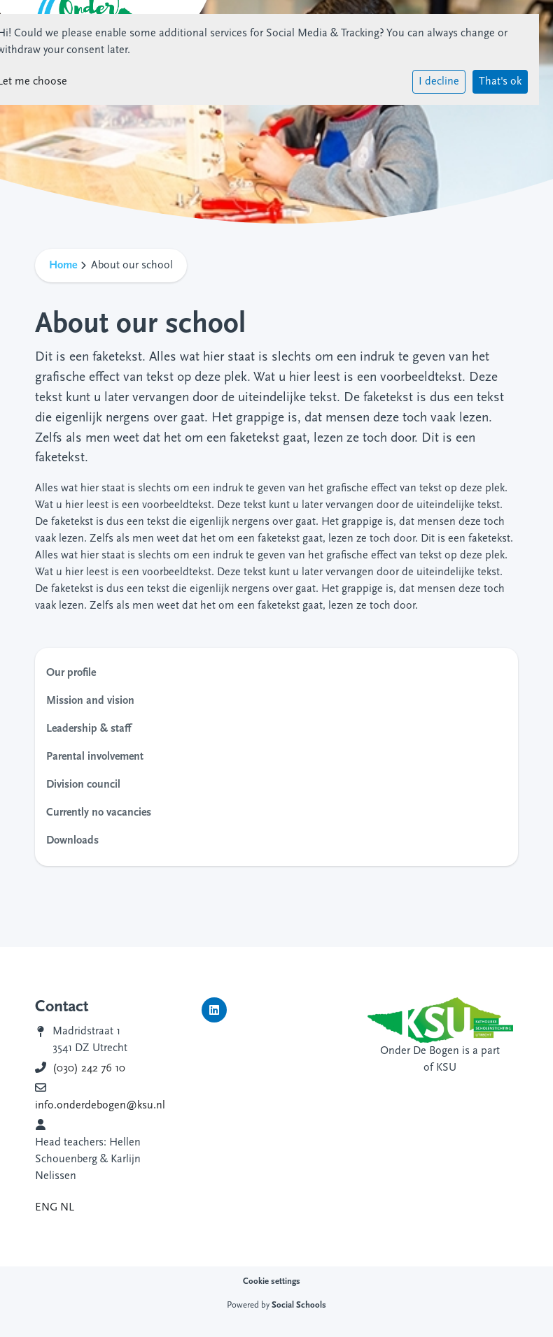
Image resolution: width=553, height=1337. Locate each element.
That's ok (500, 81)
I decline (439, 81)
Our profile (71, 673)
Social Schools (299, 1305)
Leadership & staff (88, 729)
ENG (46, 1207)
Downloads (72, 840)
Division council (83, 784)
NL (67, 1207)
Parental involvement (95, 757)
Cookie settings (271, 1281)
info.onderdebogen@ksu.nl (100, 1105)
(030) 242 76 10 (88, 1068)
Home (63, 265)
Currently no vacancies (98, 812)
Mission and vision (90, 701)
